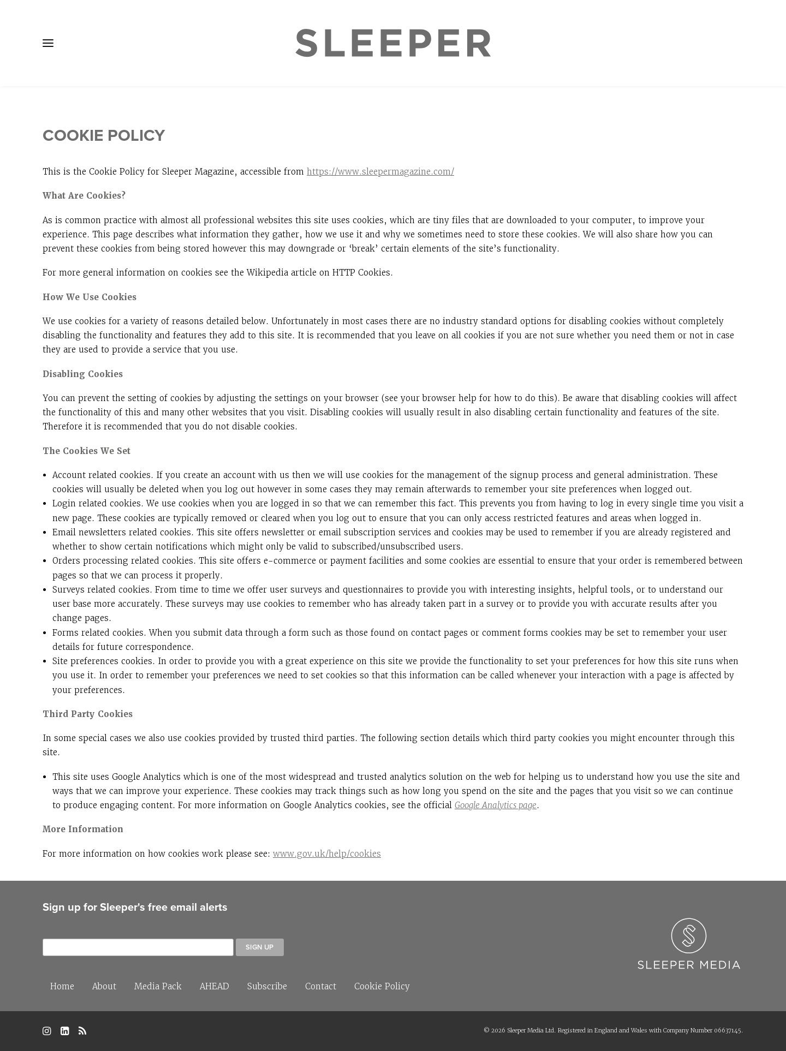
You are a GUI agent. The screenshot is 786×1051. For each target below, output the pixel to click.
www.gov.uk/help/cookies (327, 854)
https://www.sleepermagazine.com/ (380, 171)
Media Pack (158, 986)
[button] (48, 43)
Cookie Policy (382, 986)
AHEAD (214, 986)
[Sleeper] (393, 43)
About (104, 986)
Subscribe (267, 986)
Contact (320, 986)
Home (62, 986)
